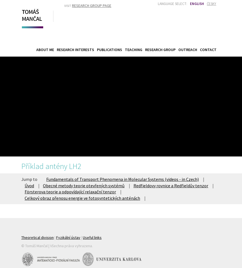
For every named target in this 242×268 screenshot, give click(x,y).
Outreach (187, 49)
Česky (211, 3)
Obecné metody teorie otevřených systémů (84, 185)
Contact (208, 49)
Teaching (133, 49)
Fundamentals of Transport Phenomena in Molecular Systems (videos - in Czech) (122, 179)
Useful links (92, 237)
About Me (45, 49)
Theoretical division (37, 237)
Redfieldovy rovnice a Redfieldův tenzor (170, 185)
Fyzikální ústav (68, 237)
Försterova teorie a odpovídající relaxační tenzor (70, 191)
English (197, 3)
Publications (109, 49)
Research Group (160, 49)
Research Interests (75, 49)
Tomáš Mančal (32, 17)
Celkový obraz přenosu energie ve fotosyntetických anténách (82, 198)
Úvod (29, 185)
